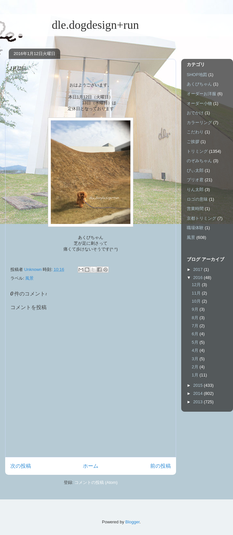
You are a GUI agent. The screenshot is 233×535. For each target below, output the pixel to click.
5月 (196, 342)
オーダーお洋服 (201, 93)
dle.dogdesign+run (72, 24)
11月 (197, 293)
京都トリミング (201, 218)
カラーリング (199, 122)
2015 (198, 385)
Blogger (132, 521)
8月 (196, 317)
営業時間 (195, 208)
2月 (196, 366)
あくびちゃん (199, 84)
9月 (196, 309)
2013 (198, 401)
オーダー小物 (199, 103)
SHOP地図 (197, 74)
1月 (196, 375)
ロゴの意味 (197, 199)
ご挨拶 (193, 141)
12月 (197, 284)
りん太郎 (195, 189)
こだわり (195, 131)
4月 (196, 350)
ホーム (90, 466)
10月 (197, 301)
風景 (29, 278)
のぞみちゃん (199, 160)
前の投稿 (160, 466)
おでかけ (195, 112)
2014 (198, 393)
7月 (196, 325)
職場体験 (195, 227)
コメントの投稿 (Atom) (96, 482)
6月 (196, 333)
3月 (196, 358)
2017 (198, 269)
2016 (198, 277)
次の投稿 (20, 466)
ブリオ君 (195, 179)
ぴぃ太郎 (195, 170)
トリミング (197, 151)
